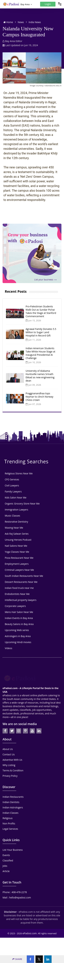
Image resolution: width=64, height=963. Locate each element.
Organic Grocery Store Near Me (22, 503)
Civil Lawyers (12, 485)
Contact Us (9, 745)
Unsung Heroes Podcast (18, 539)
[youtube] (32, 721)
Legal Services (10, 819)
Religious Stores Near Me (19, 473)
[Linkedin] (48, 959)
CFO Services (12, 479)
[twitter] (12, 721)
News (21, 22)
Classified (8, 851)
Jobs (5, 856)
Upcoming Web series (17, 630)
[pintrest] (25, 721)
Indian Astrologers (13, 798)
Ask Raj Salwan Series (17, 533)
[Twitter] (39, 959)
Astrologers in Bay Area (18, 636)
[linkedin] (38, 721)
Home (8, 22)
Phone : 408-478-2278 (15, 883)
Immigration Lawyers (16, 509)
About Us (8, 740)
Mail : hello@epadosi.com (17, 888)
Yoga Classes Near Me (17, 551)
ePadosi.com (30, 924)
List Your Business (13, 840)
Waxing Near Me (14, 527)
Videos (8, 648)
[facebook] (5, 721)
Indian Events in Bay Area (19, 618)
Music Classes (12, 515)
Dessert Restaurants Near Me (21, 582)
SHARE (17, 959)
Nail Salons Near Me (16, 545)
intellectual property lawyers (20, 600)
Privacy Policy (10, 766)
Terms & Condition (13, 761)
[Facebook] (30, 959)
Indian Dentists (11, 793)
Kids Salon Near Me (15, 497)
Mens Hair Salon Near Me (19, 612)
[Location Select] (31, 4)
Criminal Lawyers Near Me (19, 569)
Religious (7, 809)
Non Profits (9, 814)
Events (6, 846)
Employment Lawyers (17, 563)
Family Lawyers (13, 491)
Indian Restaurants (13, 787)
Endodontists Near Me (17, 594)
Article (6, 862)
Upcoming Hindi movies (18, 642)
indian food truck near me (19, 588)
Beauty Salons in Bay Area (19, 624)
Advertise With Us (12, 750)
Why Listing (9, 756)
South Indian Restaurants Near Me (24, 575)
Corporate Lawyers (15, 606)
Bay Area (25, 4)
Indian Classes (10, 803)
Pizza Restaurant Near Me (19, 557)
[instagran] (18, 721)
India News (35, 22)
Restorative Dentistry (16, 521)
